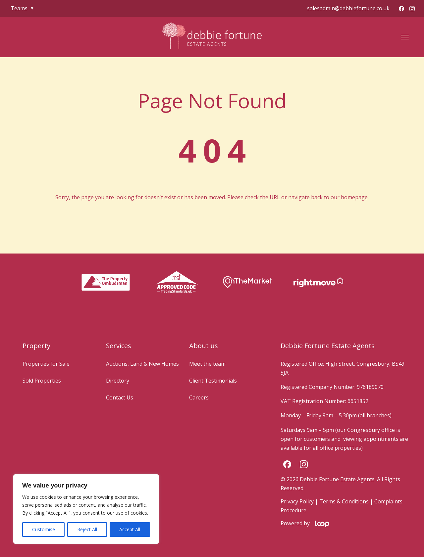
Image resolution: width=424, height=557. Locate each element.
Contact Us (119, 397)
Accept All (129, 529)
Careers (199, 397)
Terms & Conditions (344, 501)
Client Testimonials (213, 380)
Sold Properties (42, 380)
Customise (43, 529)
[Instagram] (412, 9)
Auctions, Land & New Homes (142, 363)
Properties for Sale (46, 363)
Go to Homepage (212, 215)
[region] (86, 509)
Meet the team (207, 363)
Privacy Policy (297, 501)
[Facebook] (401, 9)
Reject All (87, 529)
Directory (117, 380)
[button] (405, 37)
